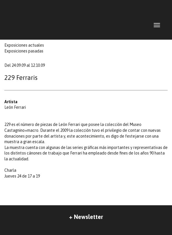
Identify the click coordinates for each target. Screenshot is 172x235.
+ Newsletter (86, 216)
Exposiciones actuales (24, 45)
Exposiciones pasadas (23, 51)
